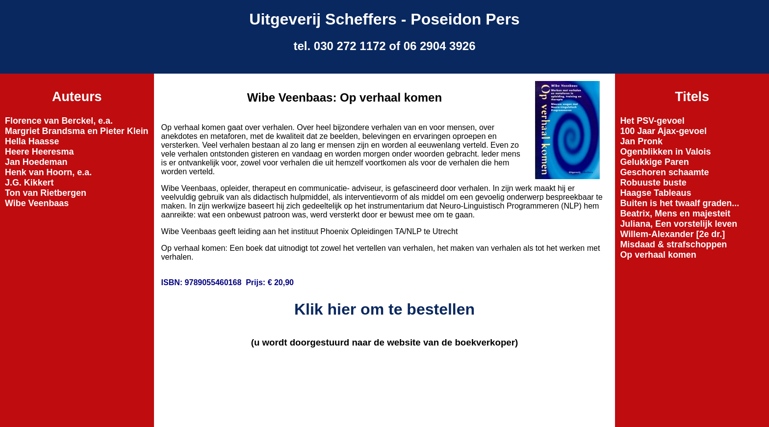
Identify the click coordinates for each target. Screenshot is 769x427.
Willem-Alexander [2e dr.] (672, 234)
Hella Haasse (32, 141)
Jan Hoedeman (36, 162)
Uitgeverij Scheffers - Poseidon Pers (384, 19)
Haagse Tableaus (655, 193)
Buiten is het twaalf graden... (679, 203)
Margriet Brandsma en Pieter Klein (77, 131)
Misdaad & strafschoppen (673, 244)
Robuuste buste (653, 182)
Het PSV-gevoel (652, 121)
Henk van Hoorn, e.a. (48, 172)
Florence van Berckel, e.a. (59, 121)
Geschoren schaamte (664, 172)
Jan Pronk (641, 141)
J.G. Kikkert (29, 182)
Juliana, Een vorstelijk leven (678, 224)
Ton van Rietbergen (45, 193)
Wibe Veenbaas (37, 203)
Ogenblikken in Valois (665, 152)
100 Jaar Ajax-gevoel (663, 131)
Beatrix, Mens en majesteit (675, 213)
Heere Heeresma (39, 152)
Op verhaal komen (658, 255)
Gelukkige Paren (654, 162)
